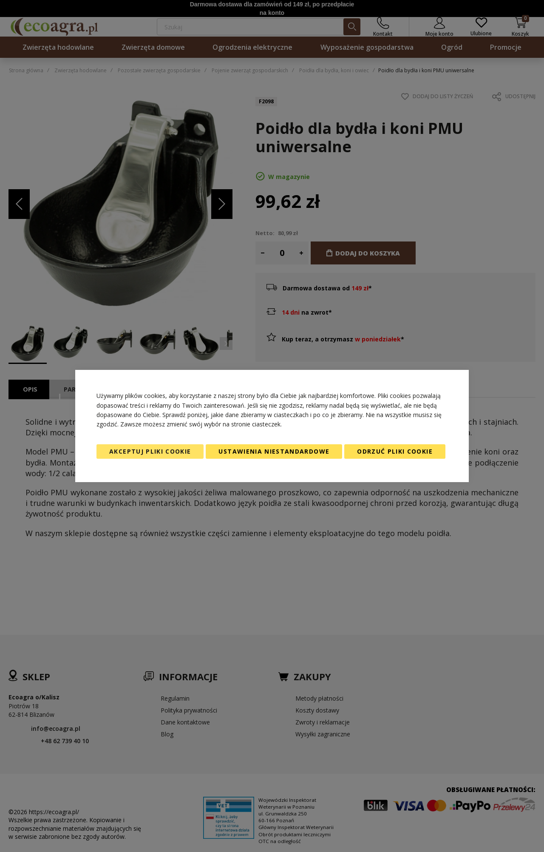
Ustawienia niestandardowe (273, 451)
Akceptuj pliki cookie (150, 451)
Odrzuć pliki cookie (395, 451)
